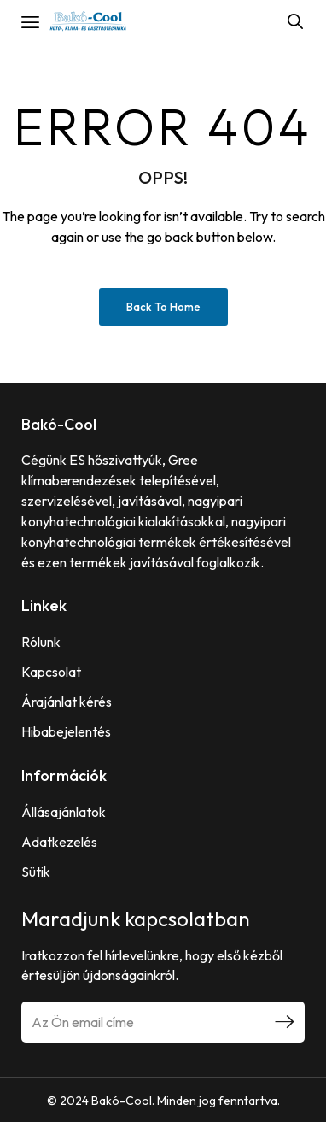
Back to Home (163, 307)
